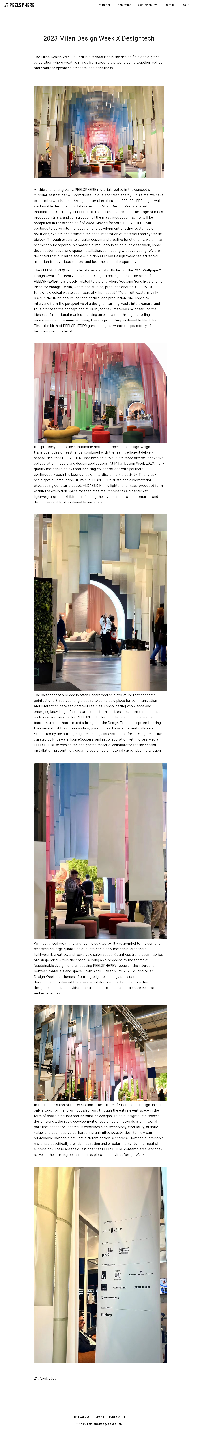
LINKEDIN (99, 1417)
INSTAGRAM (81, 1417)
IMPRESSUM (117, 1417)
